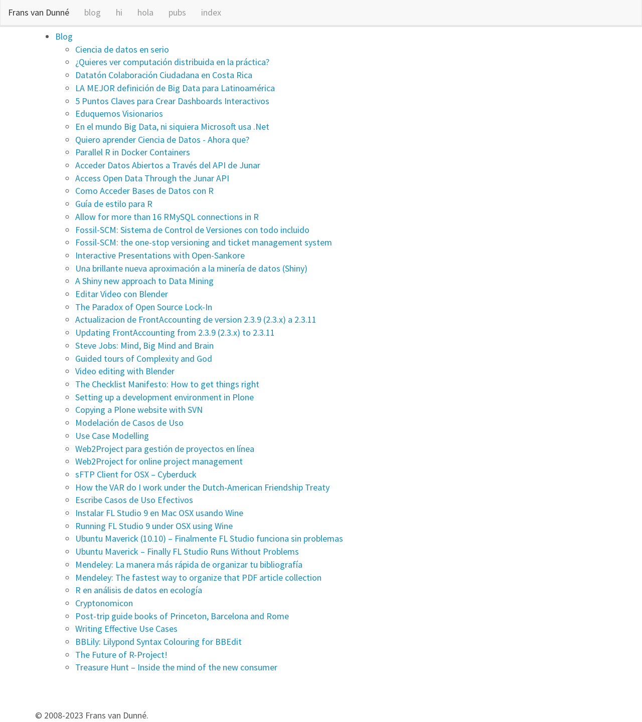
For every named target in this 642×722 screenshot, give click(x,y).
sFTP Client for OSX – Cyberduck (136, 474)
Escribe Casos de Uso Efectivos (134, 500)
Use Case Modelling (112, 435)
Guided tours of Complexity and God (143, 358)
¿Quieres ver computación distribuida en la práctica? (172, 62)
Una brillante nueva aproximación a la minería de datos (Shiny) (191, 268)
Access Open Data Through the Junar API (152, 178)
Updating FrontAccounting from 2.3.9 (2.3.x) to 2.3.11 (175, 332)
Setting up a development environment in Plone (164, 397)
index (211, 12)
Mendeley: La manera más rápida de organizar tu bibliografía (188, 564)
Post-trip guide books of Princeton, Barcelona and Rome (182, 616)
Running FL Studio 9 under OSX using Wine (154, 526)
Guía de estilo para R (113, 203)
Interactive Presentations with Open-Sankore (160, 255)
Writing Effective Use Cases (126, 628)
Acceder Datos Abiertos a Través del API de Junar (167, 165)
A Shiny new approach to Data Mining (144, 281)
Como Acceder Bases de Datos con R (144, 190)
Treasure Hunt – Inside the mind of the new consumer (176, 667)
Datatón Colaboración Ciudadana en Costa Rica (163, 75)
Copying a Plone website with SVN (139, 409)
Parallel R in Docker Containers (132, 152)
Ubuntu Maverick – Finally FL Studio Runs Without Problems (187, 551)
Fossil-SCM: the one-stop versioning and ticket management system (203, 242)
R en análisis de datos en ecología (138, 590)
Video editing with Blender (125, 371)
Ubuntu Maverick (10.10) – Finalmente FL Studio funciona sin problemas (209, 538)
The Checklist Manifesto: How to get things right (167, 384)
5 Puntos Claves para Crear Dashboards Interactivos (172, 101)
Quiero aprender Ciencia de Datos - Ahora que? (162, 139)
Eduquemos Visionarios (119, 113)
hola (145, 12)
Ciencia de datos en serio (122, 49)
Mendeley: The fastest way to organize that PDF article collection (198, 577)
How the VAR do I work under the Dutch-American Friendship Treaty (202, 487)
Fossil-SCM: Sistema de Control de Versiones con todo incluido (192, 229)
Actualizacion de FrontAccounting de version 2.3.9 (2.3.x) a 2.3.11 (195, 319)
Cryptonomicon (104, 603)
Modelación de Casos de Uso (129, 422)
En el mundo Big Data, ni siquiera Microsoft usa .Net (172, 126)
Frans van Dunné (38, 12)
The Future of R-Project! (121, 654)
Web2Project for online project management (159, 461)
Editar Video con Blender (121, 294)
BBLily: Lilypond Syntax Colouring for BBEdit (158, 641)
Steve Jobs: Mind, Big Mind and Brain (144, 345)
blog (92, 12)
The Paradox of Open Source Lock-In (143, 307)
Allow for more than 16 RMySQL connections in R (167, 216)
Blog (64, 36)
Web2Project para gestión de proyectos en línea (164, 448)
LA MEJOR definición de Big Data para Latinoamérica (175, 88)
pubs (177, 12)
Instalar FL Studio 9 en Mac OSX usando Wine (159, 513)
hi (119, 12)
